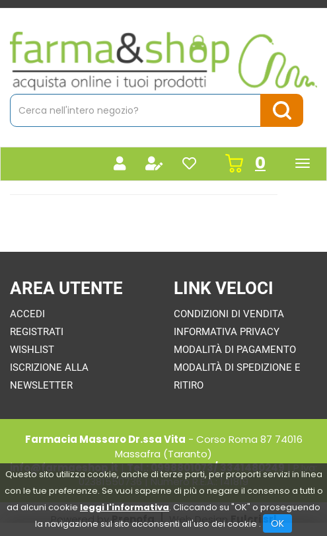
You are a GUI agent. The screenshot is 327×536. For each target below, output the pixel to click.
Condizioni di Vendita (229, 314)
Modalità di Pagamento (235, 350)
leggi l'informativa (124, 507)
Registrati (36, 332)
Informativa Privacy (226, 332)
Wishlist (32, 350)
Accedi (27, 314)
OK (277, 523)
